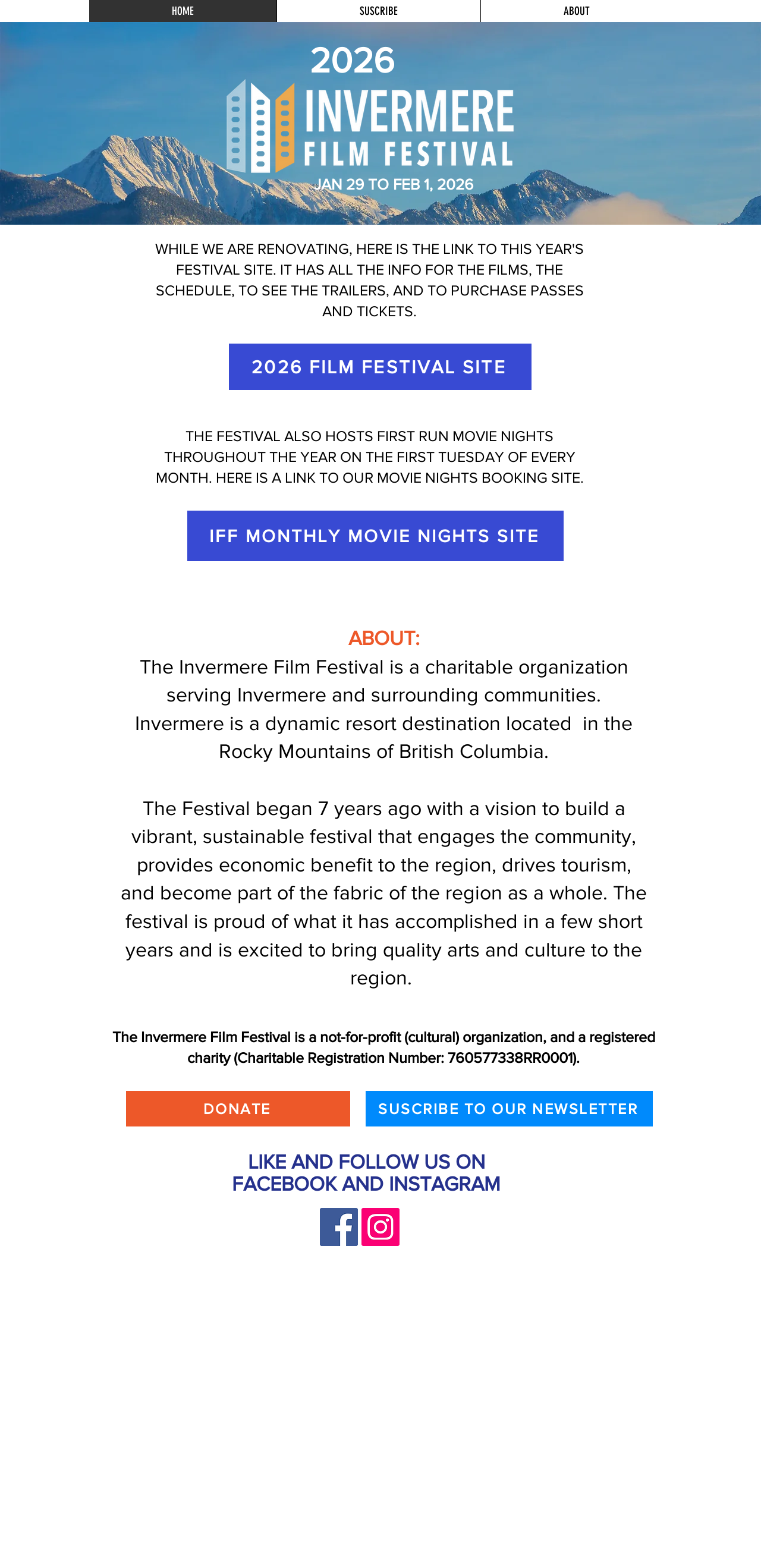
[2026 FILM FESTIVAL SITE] (380, 367)
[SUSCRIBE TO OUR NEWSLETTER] (509, 1108)
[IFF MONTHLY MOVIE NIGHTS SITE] (375, 536)
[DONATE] (238, 1108)
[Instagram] (380, 1227)
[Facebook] (339, 1227)
